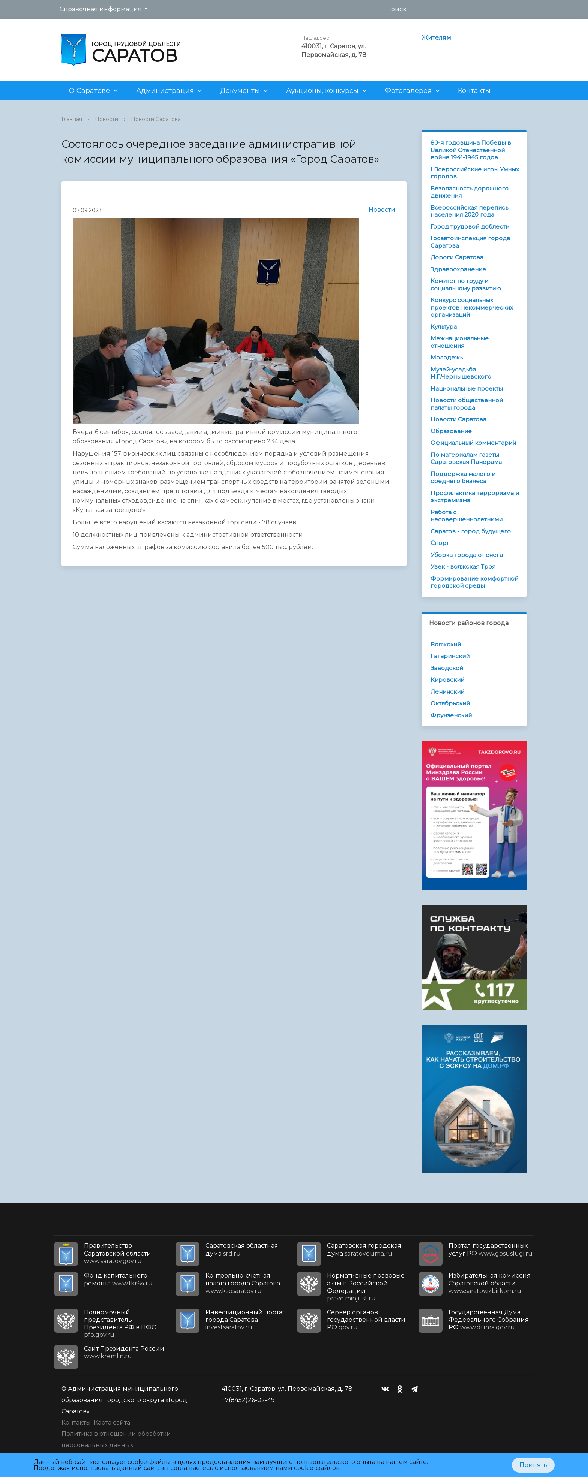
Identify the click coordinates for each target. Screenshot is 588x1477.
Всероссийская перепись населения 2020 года (469, 211)
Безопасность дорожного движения (469, 192)
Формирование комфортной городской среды (474, 582)
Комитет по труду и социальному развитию (465, 284)
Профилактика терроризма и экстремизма (474, 496)
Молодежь (446, 357)
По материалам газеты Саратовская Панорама (466, 458)
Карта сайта (112, 1422)
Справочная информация (101, 9)
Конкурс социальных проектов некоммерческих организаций (471, 307)
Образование (451, 431)
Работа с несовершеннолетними (466, 516)
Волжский (445, 644)
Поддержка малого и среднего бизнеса (462, 477)
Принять (533, 1464)
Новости (106, 119)
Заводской (446, 668)
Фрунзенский (451, 715)
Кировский (447, 679)
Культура (443, 326)
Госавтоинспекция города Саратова (470, 242)
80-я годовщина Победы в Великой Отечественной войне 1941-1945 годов (470, 150)
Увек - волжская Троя (462, 566)
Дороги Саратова (456, 257)
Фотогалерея (408, 91)
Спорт (439, 542)
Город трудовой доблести (469, 226)
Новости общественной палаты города (466, 404)
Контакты (474, 91)
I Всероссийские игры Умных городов (474, 173)
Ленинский (447, 691)
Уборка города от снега (466, 554)
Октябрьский (450, 703)
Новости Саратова (156, 119)
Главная (72, 119)
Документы (240, 91)
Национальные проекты (466, 388)
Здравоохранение (458, 269)
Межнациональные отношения (459, 342)
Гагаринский (450, 656)
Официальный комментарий (473, 442)
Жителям (436, 37)
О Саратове (89, 91)
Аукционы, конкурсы (322, 91)
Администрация (165, 91)
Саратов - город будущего (470, 531)
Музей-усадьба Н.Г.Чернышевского (460, 373)
